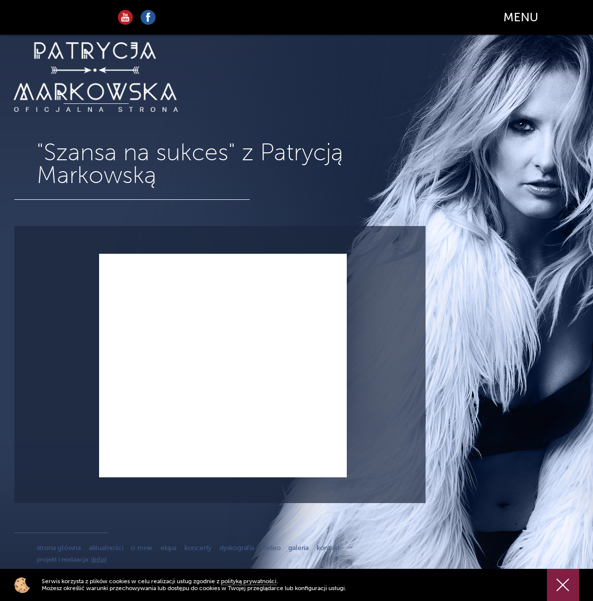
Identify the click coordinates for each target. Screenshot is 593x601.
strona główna (59, 548)
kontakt (328, 548)
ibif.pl (99, 559)
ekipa (168, 548)
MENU (520, 17)
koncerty (198, 548)
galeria (298, 548)
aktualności (106, 548)
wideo (271, 548)
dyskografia (236, 548)
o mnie (142, 548)
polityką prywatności (248, 581)
